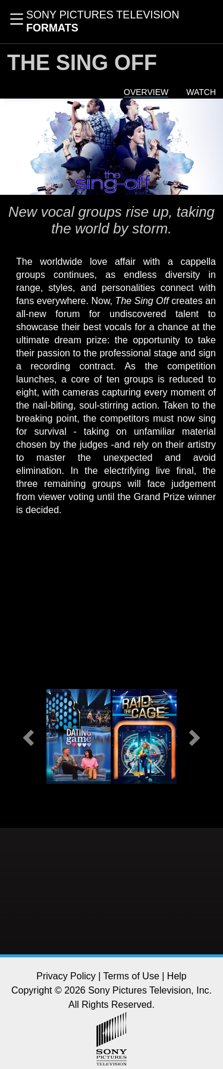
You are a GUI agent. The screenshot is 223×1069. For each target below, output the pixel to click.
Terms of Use (131, 976)
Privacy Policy (66, 976)
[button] (30, 736)
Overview (146, 92)
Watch (201, 92)
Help (177, 976)
